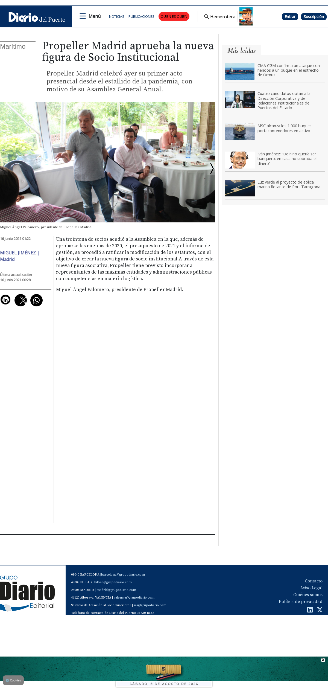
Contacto (314, 581)
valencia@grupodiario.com (134, 598)
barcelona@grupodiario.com (123, 575)
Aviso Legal (311, 588)
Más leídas (241, 50)
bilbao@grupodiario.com (113, 582)
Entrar (290, 16)
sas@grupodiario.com (150, 605)
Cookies (13, 680)
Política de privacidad (301, 601)
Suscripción (314, 16)
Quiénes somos (308, 594)
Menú (95, 16)
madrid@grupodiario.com (116, 590)
